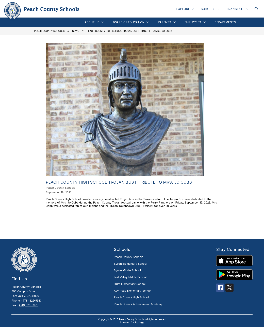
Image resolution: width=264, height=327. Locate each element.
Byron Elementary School (130, 263)
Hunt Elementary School (129, 284)
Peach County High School (131, 297)
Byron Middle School (127, 270)
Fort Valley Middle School (130, 277)
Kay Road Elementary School (132, 290)
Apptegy (139, 322)
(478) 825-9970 (28, 305)
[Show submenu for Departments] (225, 22)
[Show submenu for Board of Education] (128, 22)
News (75, 30)
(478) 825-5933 (31, 300)
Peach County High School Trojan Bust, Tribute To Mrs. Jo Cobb (129, 30)
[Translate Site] (237, 9)
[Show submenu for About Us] (92, 22)
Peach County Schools (49, 30)
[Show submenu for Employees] (193, 22)
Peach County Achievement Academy (138, 304)
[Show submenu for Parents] (164, 22)
